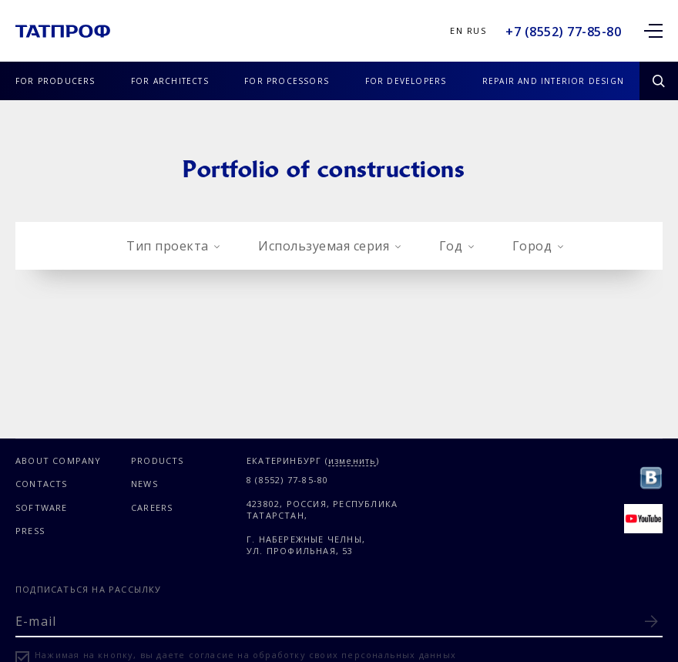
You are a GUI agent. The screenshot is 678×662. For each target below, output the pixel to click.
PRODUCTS (157, 460)
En (456, 30)
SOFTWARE (41, 507)
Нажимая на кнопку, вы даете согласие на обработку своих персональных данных (245, 654)
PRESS (30, 530)
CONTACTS (41, 483)
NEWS (144, 483)
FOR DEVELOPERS (406, 81)
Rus (476, 30)
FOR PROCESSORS (286, 81)
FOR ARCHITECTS (170, 81)
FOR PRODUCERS (55, 81)
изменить (352, 461)
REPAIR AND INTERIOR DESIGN (553, 81)
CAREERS (152, 507)
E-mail (35, 621)
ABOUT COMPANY (58, 460)
